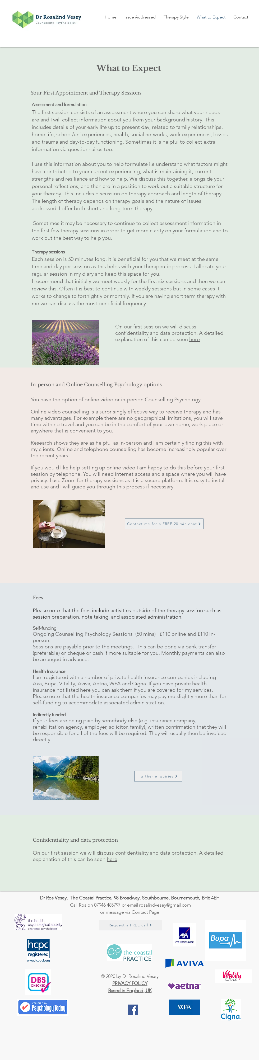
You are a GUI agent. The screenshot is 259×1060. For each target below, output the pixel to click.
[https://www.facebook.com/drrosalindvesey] (133, 1010)
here (194, 339)
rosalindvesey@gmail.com (165, 905)
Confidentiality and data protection (75, 840)
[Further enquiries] (158, 776)
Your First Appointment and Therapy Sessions (85, 93)
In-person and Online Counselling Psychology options (96, 385)
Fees (38, 598)
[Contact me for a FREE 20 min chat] (164, 524)
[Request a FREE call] (130, 925)
